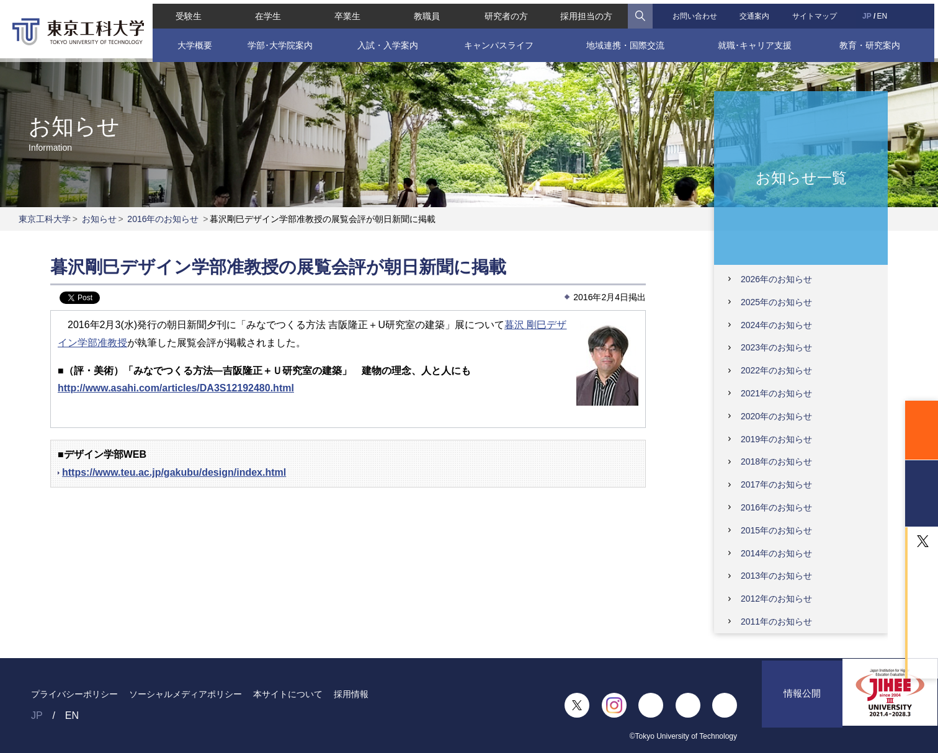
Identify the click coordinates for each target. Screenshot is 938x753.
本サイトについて (288, 694)
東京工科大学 (45, 219)
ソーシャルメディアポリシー (185, 694)
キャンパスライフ (499, 42)
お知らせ (99, 219)
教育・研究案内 (872, 42)
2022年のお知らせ (776, 370)
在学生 (265, 12)
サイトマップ (817, 12)
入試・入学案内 (385, 42)
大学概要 (191, 42)
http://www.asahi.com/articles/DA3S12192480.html (176, 388)
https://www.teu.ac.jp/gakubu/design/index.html (174, 472)
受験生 (185, 12)
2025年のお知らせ (776, 302)
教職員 (426, 12)
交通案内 (756, 12)
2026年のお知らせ (776, 279)
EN (885, 12)
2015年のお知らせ (776, 530)
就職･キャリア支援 (757, 42)
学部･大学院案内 (277, 42)
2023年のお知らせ (776, 347)
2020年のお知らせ (776, 416)
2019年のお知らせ (776, 439)
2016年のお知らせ (163, 219)
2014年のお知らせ (776, 553)
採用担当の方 (587, 12)
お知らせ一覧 (801, 177)
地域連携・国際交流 (626, 42)
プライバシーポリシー (74, 694)
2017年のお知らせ (776, 484)
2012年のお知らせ (776, 599)
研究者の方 (506, 12)
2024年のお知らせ (776, 325)
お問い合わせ (696, 12)
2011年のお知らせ (776, 621)
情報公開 (802, 705)
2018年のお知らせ (776, 461)
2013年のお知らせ (776, 576)
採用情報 (351, 694)
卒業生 (346, 12)
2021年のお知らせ (776, 393)
